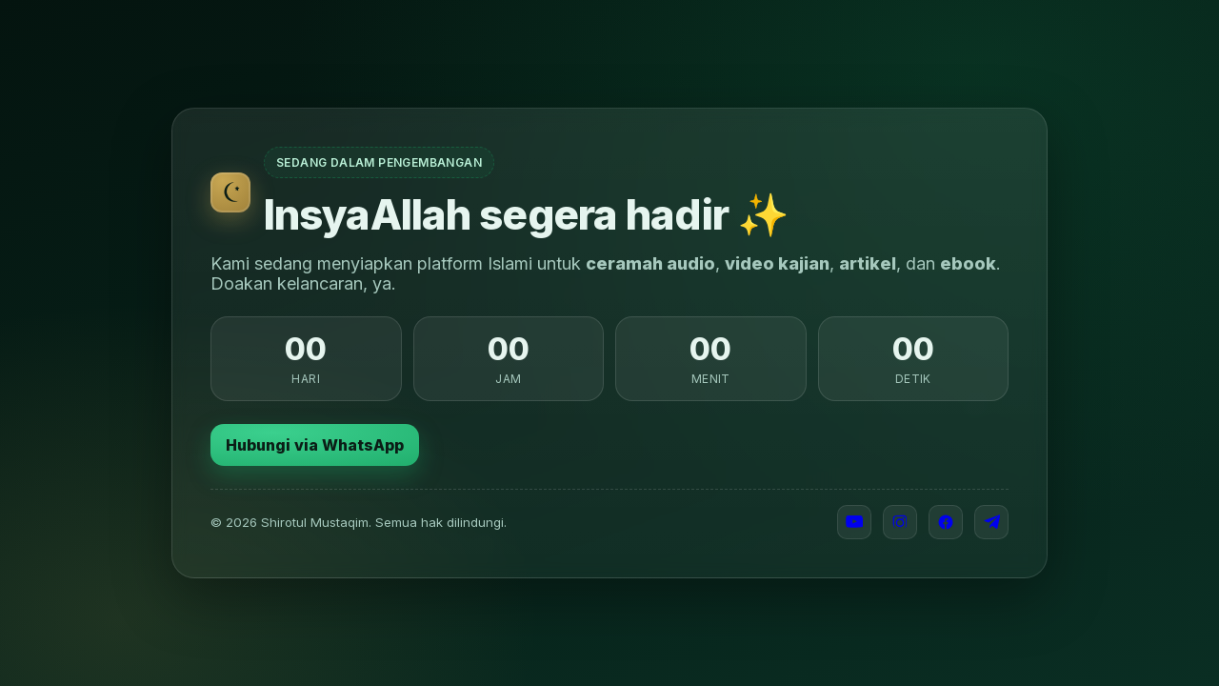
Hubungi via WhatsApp (315, 444)
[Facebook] (946, 522)
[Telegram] (991, 522)
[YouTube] (854, 522)
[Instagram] (900, 522)
